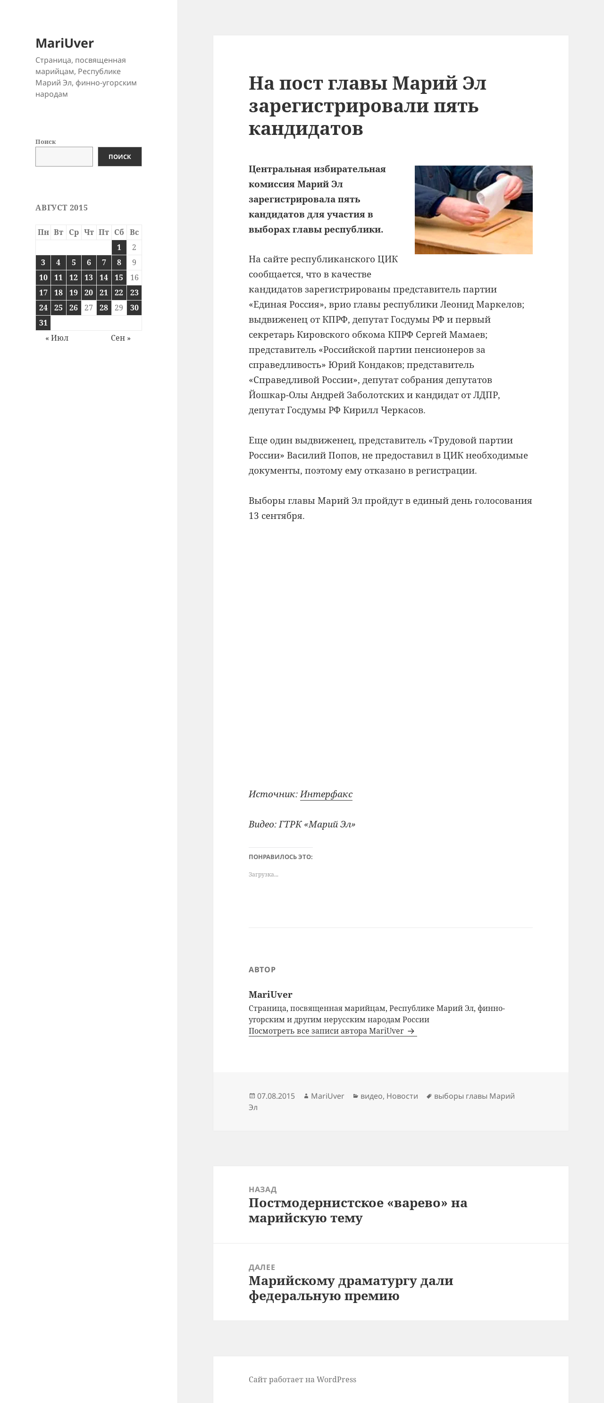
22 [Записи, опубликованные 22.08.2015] (119, 292)
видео (372, 1096)
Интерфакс (326, 794)
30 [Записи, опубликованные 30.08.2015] (134, 307)
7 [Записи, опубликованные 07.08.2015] (104, 262)
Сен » (121, 338)
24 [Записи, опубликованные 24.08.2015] (43, 307)
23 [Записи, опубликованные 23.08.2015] (134, 292)
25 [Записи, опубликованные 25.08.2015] (58, 307)
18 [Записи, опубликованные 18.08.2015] (58, 292)
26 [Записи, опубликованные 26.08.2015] (73, 307)
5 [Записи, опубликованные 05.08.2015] (74, 262)
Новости (402, 1096)
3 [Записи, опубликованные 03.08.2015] (43, 262)
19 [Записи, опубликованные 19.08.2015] (73, 292)
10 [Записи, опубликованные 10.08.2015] (43, 277)
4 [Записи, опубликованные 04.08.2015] (58, 262)
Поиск (45, 141)
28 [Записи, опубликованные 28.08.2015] (104, 307)
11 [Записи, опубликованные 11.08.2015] (58, 277)
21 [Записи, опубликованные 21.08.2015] (104, 292)
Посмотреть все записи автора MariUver (327, 1031)
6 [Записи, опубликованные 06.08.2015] (89, 262)
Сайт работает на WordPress (302, 1379)
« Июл (56, 338)
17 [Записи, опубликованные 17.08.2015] (43, 292)
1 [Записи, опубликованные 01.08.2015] (119, 247)
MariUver (64, 42)
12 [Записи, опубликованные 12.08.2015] (73, 277)
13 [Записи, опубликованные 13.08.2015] (88, 277)
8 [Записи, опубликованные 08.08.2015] (119, 262)
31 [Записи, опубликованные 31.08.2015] (43, 322)
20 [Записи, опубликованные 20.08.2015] (88, 292)
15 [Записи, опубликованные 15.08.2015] (119, 277)
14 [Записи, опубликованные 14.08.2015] (104, 277)
